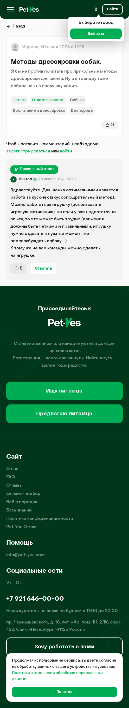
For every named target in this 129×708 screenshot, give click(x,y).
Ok (19, 583)
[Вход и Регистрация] (112, 9)
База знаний (19, 510)
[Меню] (10, 9)
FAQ (10, 477)
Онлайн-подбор (23, 494)
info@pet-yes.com (25, 555)
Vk (9, 583)
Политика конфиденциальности (39, 519)
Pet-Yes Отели (21, 527)
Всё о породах (21, 502)
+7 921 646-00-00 (35, 599)
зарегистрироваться (28, 151)
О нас (12, 469)
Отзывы (14, 485)
